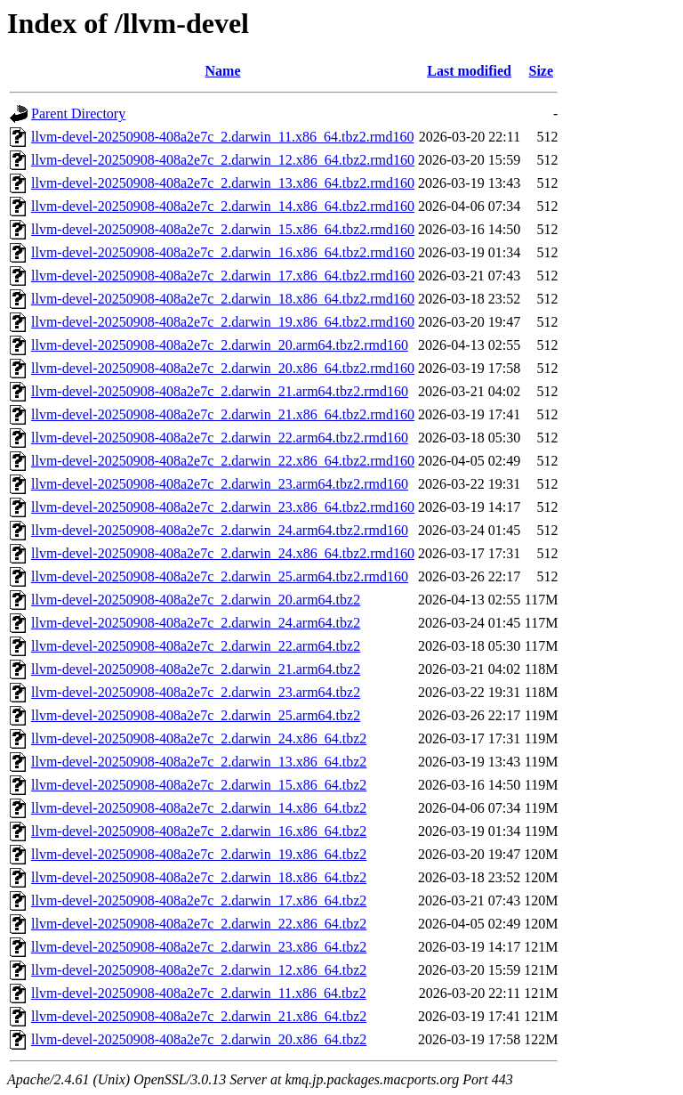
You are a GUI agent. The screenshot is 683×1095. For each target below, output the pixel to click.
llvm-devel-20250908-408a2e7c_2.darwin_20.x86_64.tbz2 (198, 1039)
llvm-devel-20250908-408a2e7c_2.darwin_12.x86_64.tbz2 (198, 969)
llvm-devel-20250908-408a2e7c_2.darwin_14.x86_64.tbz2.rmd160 (222, 206)
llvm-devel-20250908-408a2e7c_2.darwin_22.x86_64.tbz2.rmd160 (222, 460)
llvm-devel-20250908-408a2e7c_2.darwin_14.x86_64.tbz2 (198, 807)
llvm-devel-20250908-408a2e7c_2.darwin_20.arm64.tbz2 (195, 599)
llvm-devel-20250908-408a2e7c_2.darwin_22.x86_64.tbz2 (198, 923)
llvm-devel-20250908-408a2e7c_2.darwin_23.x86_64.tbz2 (198, 946)
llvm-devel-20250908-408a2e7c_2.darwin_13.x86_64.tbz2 (198, 761)
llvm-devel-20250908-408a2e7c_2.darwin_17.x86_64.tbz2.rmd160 (222, 275)
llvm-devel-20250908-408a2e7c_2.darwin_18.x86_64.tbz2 (198, 877)
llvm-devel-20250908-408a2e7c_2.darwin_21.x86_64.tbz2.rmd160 (222, 414)
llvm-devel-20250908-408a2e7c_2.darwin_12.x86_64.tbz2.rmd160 (222, 159)
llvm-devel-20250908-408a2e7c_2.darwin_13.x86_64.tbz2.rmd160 (222, 183)
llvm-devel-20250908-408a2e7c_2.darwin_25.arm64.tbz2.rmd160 (219, 576)
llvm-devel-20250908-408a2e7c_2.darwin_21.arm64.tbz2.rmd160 (219, 391)
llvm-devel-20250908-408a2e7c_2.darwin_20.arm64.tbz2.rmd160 (219, 345)
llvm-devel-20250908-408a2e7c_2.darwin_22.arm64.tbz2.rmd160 (219, 437)
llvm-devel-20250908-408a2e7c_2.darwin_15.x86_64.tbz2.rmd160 (222, 229)
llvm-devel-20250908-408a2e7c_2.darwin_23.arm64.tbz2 (195, 692)
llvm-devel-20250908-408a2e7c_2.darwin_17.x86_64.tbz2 (198, 900)
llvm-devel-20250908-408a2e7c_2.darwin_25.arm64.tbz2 (195, 715)
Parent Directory (78, 113)
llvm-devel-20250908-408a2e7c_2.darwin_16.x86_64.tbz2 (198, 831)
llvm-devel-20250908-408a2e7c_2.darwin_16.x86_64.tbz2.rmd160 (222, 252)
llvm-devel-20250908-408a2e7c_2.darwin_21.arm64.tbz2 (195, 669)
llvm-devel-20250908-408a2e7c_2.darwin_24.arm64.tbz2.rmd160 (219, 530)
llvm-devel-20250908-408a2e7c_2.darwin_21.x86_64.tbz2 (198, 1016)
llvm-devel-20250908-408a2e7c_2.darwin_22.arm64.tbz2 (195, 645)
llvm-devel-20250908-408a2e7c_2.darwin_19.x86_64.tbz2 (198, 854)
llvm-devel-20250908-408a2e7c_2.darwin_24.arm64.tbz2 (195, 622)
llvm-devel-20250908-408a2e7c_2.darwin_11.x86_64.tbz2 (198, 993)
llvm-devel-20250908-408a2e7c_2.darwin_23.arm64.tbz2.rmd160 (219, 483)
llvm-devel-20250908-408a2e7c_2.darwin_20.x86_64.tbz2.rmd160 (222, 368)
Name (223, 70)
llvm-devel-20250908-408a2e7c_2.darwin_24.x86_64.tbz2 (198, 738)
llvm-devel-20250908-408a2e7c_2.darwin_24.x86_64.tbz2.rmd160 (222, 553)
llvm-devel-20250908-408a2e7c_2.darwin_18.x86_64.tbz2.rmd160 (222, 298)
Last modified (469, 70)
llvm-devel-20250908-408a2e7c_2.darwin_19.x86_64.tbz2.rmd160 (222, 321)
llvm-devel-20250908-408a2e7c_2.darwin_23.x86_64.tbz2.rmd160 (222, 507)
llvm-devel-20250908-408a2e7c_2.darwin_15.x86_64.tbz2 (198, 784)
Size (540, 70)
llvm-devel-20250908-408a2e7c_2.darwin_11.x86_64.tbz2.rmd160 (222, 136)
